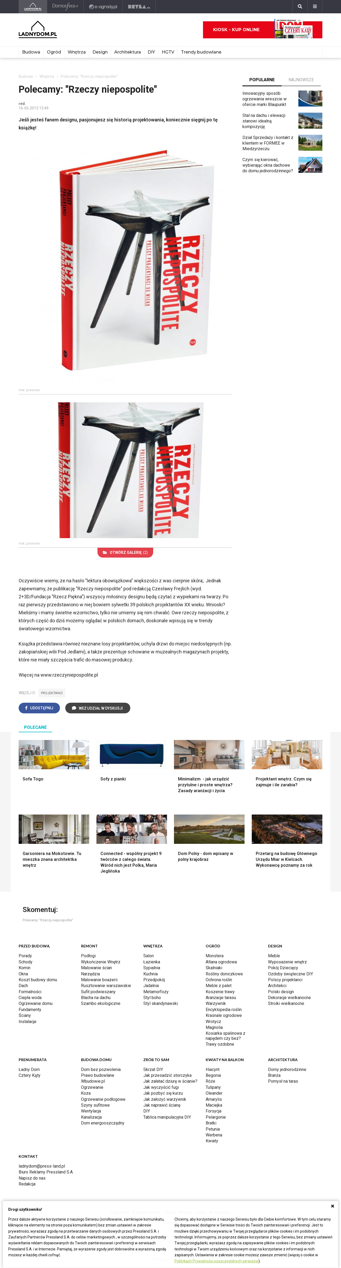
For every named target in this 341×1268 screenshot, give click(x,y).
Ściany (25, 1015)
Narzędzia (90, 973)
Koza (86, 1093)
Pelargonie (216, 1117)
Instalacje (27, 1021)
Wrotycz (213, 1021)
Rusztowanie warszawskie (106, 985)
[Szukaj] (300, 6)
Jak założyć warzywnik (164, 1099)
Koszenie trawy (220, 991)
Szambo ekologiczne (100, 1003)
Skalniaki (214, 967)
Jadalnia (151, 985)
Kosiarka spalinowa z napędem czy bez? (225, 1036)
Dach (23, 985)
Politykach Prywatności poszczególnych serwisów (216, 1261)
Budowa (31, 52)
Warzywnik (216, 1003)
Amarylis (214, 1099)
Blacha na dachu (96, 997)
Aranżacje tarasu (221, 997)
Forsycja (213, 1111)
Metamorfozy (156, 991)
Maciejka (214, 1105)
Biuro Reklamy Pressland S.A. (46, 1172)
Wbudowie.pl (93, 1081)
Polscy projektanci (285, 979)
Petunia (213, 1129)
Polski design (281, 991)
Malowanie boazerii (99, 979)
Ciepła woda (30, 997)
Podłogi (88, 955)
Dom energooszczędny (102, 1123)
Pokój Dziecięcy (283, 967)
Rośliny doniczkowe (224, 973)
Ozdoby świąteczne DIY (290, 973)
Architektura (127, 52)
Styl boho (152, 997)
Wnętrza (77, 52)
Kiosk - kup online (263, 29)
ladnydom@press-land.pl (42, 1166)
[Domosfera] (65, 6)
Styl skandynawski (160, 1003)
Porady (25, 955)
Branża (274, 1075)
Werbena (214, 1135)
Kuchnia (150, 973)
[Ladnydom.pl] (33, 6)
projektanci (52, 693)
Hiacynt (213, 1069)
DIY (151, 52)
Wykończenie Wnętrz (100, 961)
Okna (23, 973)
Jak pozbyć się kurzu (163, 1093)
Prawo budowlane (97, 1075)
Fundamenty (30, 1009)
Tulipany (213, 1087)
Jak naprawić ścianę (161, 1105)
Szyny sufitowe (95, 1105)
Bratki (211, 1123)
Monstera (215, 955)
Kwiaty (212, 1140)
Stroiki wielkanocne (286, 1003)
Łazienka (151, 961)
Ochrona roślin (219, 979)
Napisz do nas (32, 1178)
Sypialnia (151, 967)
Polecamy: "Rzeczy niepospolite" (89, 76)
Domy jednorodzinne (287, 1069)
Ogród (54, 52)
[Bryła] (139, 6)
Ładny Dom (29, 1069)
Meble (274, 955)
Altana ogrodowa (221, 961)
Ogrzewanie (92, 1087)
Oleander (214, 1093)
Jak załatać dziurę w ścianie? (170, 1081)
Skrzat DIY (153, 1069)
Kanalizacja (91, 1117)
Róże (210, 1081)
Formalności (30, 991)
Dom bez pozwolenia (101, 1069)
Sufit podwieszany (98, 991)
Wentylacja (91, 1111)
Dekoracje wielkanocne (289, 997)
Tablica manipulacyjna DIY (167, 1117)
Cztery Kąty (29, 1075)
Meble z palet (219, 985)
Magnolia (214, 1027)
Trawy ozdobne (220, 1044)
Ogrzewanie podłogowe (103, 1099)
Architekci (277, 985)
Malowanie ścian (96, 967)
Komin (24, 967)
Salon (148, 955)
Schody (26, 961)
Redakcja (27, 1184)
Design (100, 52)
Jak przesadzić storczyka (167, 1075)
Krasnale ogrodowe (224, 1015)
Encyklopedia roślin (224, 1009)
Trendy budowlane (201, 52)
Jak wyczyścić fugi (161, 1087)
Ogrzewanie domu (35, 1003)
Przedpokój (154, 979)
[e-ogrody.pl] (103, 6)
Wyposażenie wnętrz (287, 961)
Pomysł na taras (283, 1081)
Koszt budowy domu (38, 979)
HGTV (168, 52)
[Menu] (315, 6)
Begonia (213, 1075)
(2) (125, 552)
